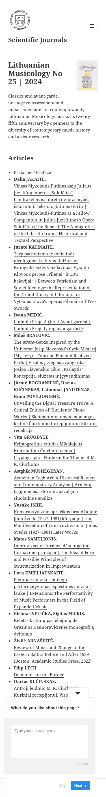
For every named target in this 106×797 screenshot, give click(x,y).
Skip (62, 785)
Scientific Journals (37, 39)
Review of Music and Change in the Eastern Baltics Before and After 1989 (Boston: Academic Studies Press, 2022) (53, 654)
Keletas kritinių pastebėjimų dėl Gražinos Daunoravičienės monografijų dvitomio (54, 627)
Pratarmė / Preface (32, 172)
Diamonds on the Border (39, 674)
